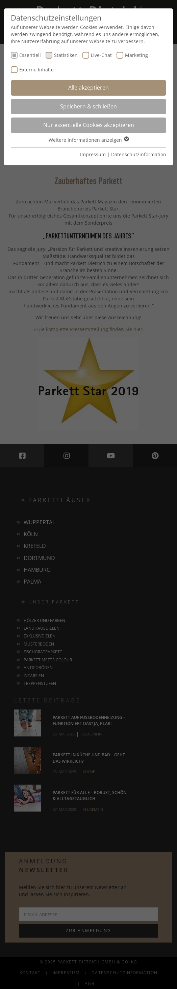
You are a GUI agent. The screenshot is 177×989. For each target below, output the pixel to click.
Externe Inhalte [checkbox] (36, 69)
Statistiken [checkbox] (66, 55)
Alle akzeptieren (88, 87)
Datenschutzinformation (138, 154)
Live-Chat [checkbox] (101, 55)
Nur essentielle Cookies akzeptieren (88, 125)
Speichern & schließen (88, 106)
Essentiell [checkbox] (30, 55)
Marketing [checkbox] (136, 55)
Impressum (93, 154)
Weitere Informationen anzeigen (88, 140)
